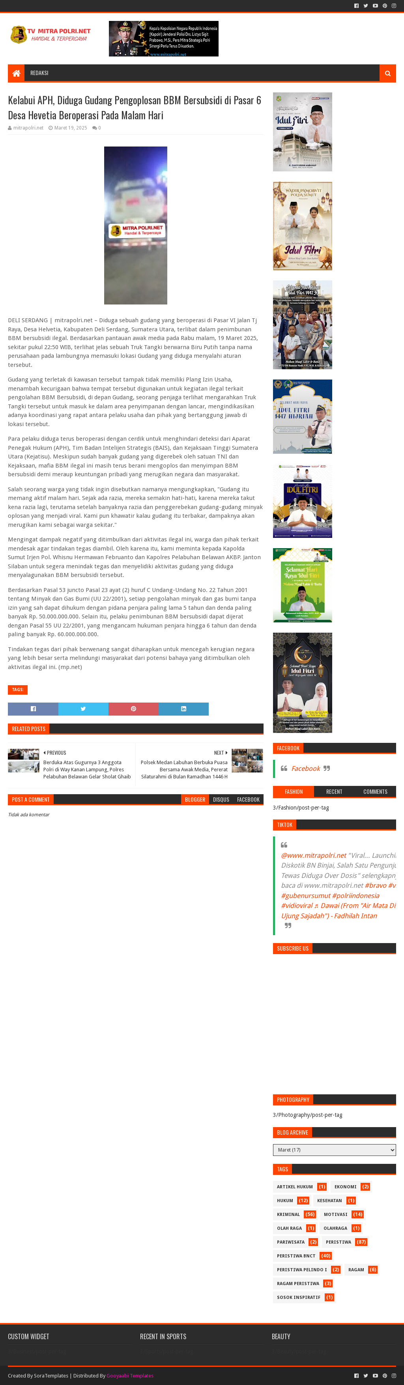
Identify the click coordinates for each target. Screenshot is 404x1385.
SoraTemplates (51, 1376)
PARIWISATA (291, 1242)
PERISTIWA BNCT (296, 1256)
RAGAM (356, 1269)
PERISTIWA (338, 1242)
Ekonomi (346, 1187)
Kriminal (288, 1214)
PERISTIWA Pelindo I (302, 1269)
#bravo (375, 885)
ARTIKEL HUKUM (295, 1187)
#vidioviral (296, 906)
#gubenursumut (305, 896)
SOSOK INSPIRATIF (298, 1297)
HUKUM (285, 1200)
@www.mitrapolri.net (313, 855)
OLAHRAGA (335, 1228)
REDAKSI (39, 72)
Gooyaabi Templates (130, 1376)
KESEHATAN (329, 1200)
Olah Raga (289, 1228)
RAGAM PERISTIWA (298, 1283)
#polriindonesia (355, 896)
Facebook (305, 768)
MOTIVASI (336, 1214)
